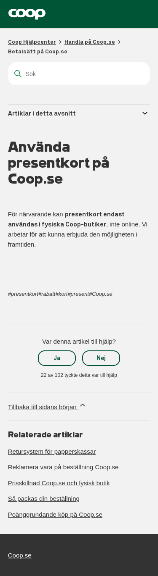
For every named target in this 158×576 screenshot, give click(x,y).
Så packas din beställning (44, 498)
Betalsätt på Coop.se (37, 51)
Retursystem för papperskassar (52, 451)
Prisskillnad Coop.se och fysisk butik (59, 483)
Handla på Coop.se (89, 41)
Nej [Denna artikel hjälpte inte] (101, 358)
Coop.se (20, 555)
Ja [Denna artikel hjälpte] (57, 358)
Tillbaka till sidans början (47, 405)
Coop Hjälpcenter (32, 41)
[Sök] (79, 73)
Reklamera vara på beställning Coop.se (63, 467)
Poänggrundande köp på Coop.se (55, 514)
